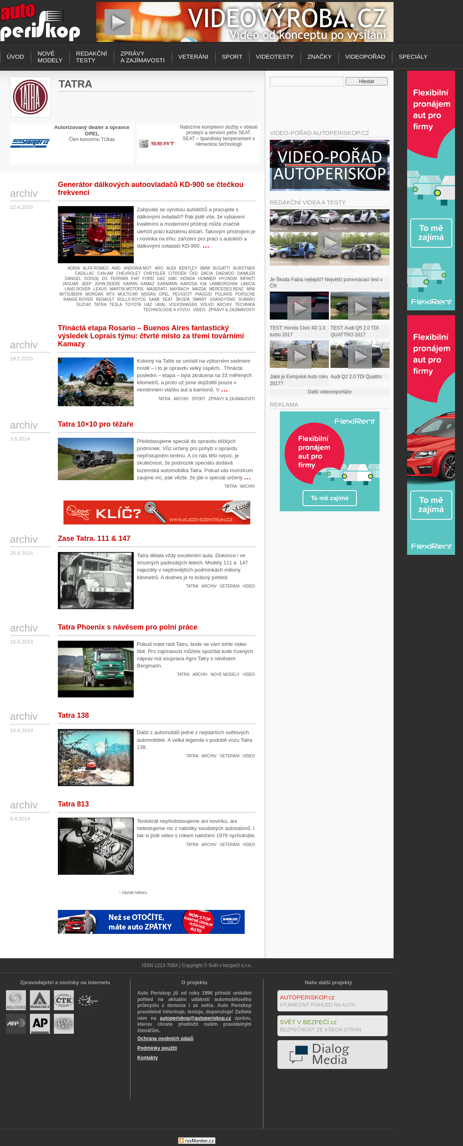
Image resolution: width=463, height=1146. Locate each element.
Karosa (188, 284)
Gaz (161, 278)
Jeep (86, 284)
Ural (160, 304)
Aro (159, 268)
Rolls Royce (131, 299)
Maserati (156, 289)
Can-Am (105, 273)
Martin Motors (127, 289)
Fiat (135, 278)
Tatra (100, 304)
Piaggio (203, 294)
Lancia (248, 284)
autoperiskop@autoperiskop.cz (195, 1018)
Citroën (177, 273)
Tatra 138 (73, 715)
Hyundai (228, 278)
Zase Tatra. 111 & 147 (94, 538)
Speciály (413, 56)
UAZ (148, 304)
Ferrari (119, 278)
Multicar (128, 294)
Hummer (207, 278)
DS (104, 278)
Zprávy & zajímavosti (231, 310)
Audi (171, 268)
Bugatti (221, 268)
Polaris (223, 294)
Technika (245, 304)
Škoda (183, 299)
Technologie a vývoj (166, 310)
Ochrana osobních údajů (165, 1038)
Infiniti (247, 278)
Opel (164, 294)
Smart (200, 299)
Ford (148, 278)
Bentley (188, 268)
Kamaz (147, 284)
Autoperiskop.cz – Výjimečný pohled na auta (40, 22)
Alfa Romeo (96, 268)
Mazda (199, 289)
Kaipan (130, 284)
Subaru (246, 299)
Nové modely (225, 674)
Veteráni (193, 56)
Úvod (15, 56)
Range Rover (78, 299)
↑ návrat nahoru (133, 892)
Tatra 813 (73, 804)
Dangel (73, 278)
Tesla (115, 304)
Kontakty (147, 1058)
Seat (167, 299)
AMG (116, 268)
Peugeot (182, 294)
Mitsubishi (70, 294)
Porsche (245, 294)
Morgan (94, 294)
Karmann (168, 284)
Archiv (224, 304)
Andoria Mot (138, 268)
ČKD (193, 273)
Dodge (91, 278)
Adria (73, 268)
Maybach (179, 289)
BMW (205, 268)
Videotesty (275, 56)
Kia (203, 284)
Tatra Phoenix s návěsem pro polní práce (128, 627)
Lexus (100, 289)
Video (199, 310)
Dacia (207, 273)
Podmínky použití (157, 1048)
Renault (105, 299)
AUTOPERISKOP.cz (307, 997)
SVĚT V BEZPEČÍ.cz (308, 1022)
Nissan (148, 294)
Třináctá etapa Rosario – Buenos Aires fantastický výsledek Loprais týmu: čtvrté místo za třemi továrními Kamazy (151, 336)
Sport (232, 56)
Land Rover (78, 289)
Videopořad (365, 56)
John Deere (107, 284)
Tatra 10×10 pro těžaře (95, 424)
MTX (110, 294)
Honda (187, 278)
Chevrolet (128, 273)
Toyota (133, 304)
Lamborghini (223, 284)
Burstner (244, 268)
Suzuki (83, 304)
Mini (251, 289)
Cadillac (85, 273)
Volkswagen (183, 304)
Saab (154, 299)
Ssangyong (222, 299)
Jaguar (70, 284)
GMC (172, 278)
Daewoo (225, 273)
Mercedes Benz (226, 289)
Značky (319, 56)
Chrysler (154, 273)
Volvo (207, 304)
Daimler (246, 273)
